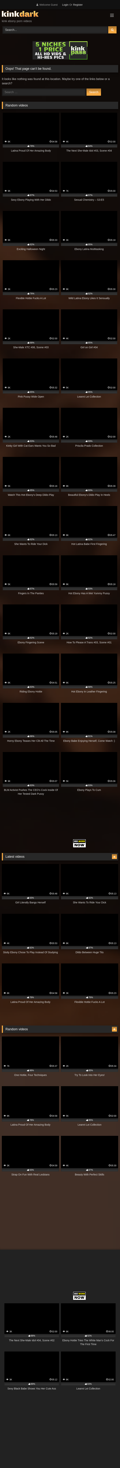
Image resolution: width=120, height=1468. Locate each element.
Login (65, 4)
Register (78, 4)
